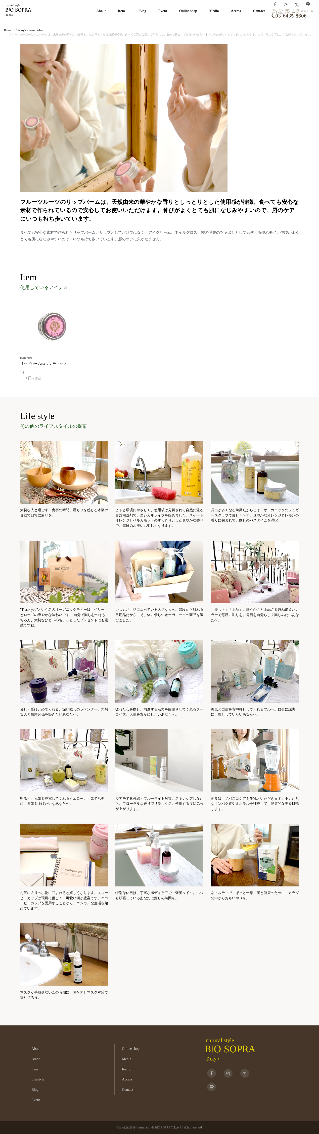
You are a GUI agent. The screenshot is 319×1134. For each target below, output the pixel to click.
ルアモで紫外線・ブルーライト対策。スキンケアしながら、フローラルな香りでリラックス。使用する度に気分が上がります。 (159, 804)
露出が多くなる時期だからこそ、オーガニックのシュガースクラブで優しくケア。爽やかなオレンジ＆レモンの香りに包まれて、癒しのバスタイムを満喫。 (255, 515)
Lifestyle (37, 1079)
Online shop (188, 11)
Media (214, 11)
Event (162, 11)
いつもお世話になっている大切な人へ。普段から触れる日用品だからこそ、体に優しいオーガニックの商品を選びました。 (159, 615)
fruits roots (26, 357)
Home (7, 30)
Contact (259, 11)
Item (34, 1069)
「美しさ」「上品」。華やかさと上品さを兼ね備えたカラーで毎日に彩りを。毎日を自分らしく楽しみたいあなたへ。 (255, 615)
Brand (35, 1059)
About (101, 11)
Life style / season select (29, 30)
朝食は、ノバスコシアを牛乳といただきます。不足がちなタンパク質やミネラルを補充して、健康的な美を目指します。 (255, 804)
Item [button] (121, 11)
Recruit (127, 1069)
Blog (142, 11)
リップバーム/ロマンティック (43, 364)
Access (236, 11)
